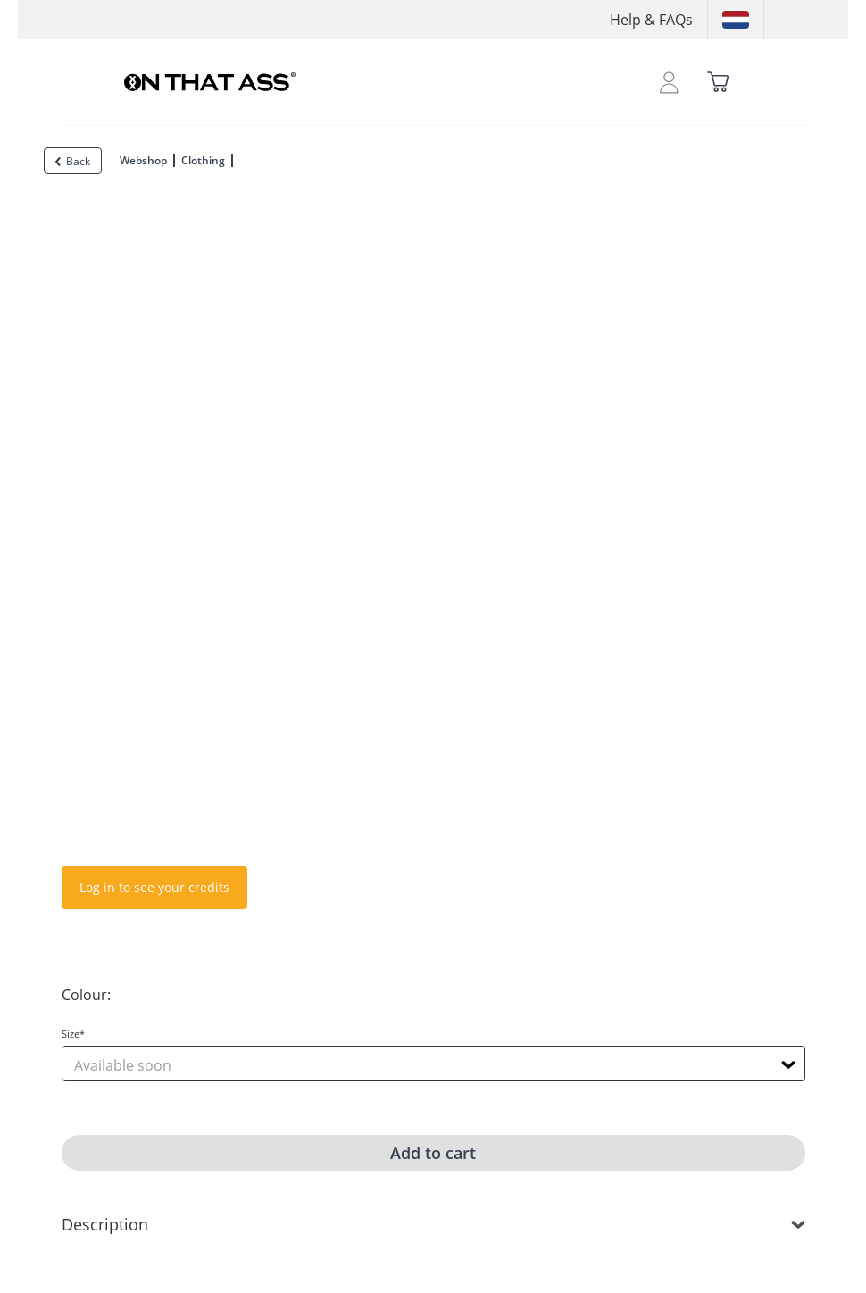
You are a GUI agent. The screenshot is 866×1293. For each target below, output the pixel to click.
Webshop (143, 160)
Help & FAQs (651, 19)
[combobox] (433, 1063)
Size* (73, 1033)
